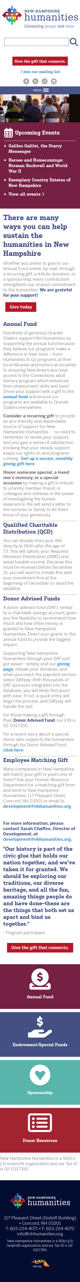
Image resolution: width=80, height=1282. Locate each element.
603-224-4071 (24, 1228)
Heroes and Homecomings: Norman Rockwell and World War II (38, 165)
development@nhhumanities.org (37, 806)
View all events (27, 194)
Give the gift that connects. (40, 61)
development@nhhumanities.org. (38, 839)
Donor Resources (40, 1127)
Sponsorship (40, 1079)
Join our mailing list (40, 71)
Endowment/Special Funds (40, 1031)
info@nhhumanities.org (40, 1234)
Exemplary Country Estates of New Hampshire (39, 182)
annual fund (15, 397)
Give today (21, 307)
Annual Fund (40, 983)
